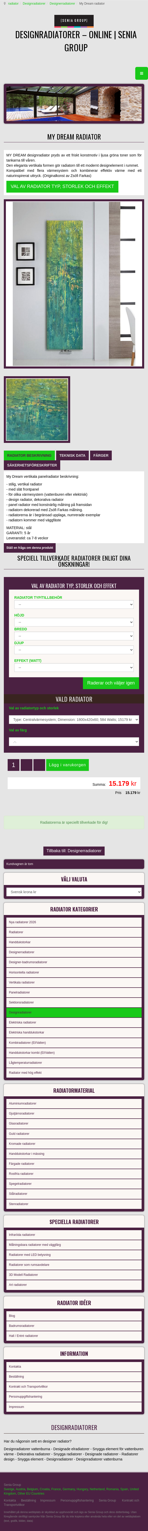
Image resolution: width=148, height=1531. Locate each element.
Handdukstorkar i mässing (26, 1154)
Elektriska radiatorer (22, 1022)
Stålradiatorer (18, 1194)
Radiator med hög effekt (25, 1073)
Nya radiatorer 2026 (22, 922)
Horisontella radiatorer (24, 972)
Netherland (97, 1489)
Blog (12, 1316)
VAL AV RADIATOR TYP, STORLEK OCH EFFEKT (62, 186)
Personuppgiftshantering (25, 1396)
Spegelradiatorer (20, 1184)
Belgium (32, 1489)
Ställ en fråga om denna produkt (29, 548)
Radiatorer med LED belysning (30, 1255)
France (56, 1489)
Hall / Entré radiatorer (23, 1336)
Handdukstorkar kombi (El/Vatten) (32, 1053)
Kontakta (15, 1366)
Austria (20, 1489)
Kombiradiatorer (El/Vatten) (27, 1043)
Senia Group (107, 1500)
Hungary (82, 1489)
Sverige (9, 1489)
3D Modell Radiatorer (23, 1275)
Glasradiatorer (18, 1123)
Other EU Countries (31, 1493)
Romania (112, 1489)
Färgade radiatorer (21, 1164)
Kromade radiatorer (22, 1144)
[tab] (29, 455)
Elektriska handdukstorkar (26, 1032)
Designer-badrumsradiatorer (28, 962)
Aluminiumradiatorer (22, 1103)
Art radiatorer (18, 1285)
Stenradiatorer (18, 1204)
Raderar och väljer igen (111, 682)
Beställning (16, 1376)
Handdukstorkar (20, 942)
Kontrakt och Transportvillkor (28, 1386)
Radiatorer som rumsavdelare (29, 1265)
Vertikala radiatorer (22, 982)
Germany (69, 1489)
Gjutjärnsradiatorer (21, 1113)
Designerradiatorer (62, 3)
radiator (13, 3)
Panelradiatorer (19, 992)
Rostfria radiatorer (21, 1174)
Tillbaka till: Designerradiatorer (74, 851)
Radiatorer (16, 932)
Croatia (45, 1489)
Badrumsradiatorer (21, 1326)
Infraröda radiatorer (22, 1235)
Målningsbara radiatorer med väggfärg (35, 1245)
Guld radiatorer (19, 1134)
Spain (124, 1489)
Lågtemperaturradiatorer (25, 1063)
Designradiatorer (34, 3)
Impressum (16, 1407)
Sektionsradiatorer (21, 1002)
